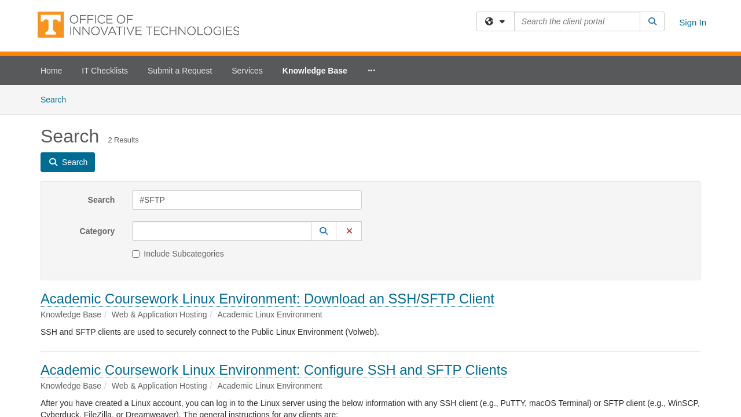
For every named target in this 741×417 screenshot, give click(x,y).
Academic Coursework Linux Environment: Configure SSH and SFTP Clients (274, 284)
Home (51, 70)
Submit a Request (180, 70)
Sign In (692, 22)
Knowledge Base (315, 70)
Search (101, 114)
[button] (323, 146)
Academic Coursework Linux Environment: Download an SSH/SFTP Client (267, 213)
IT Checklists (105, 70)
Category (97, 146)
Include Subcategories (178, 168)
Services (247, 70)
